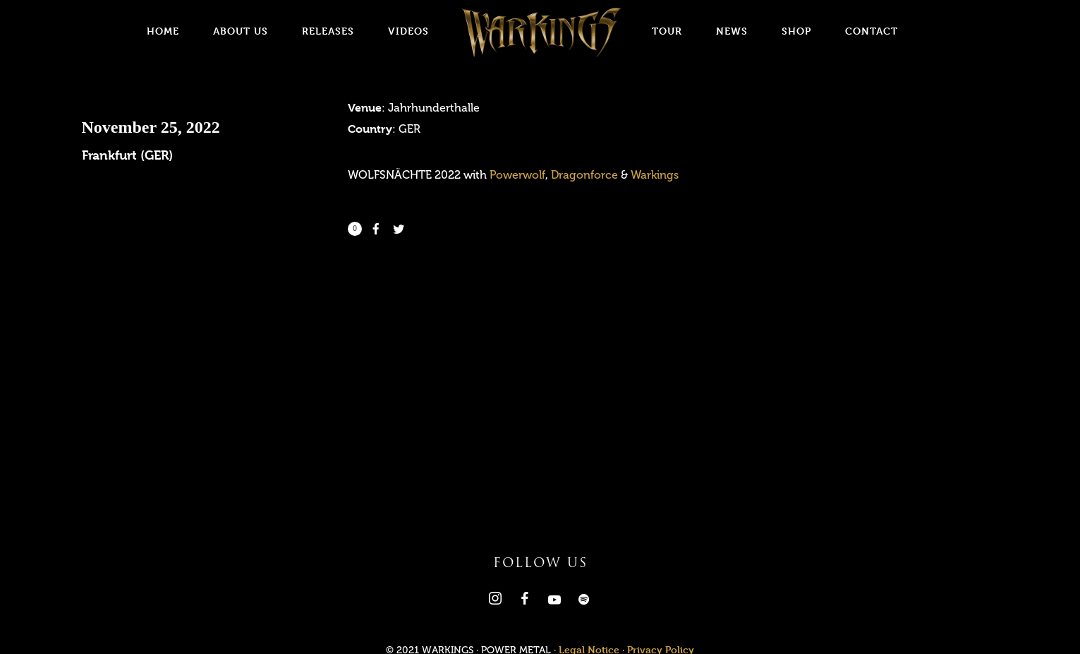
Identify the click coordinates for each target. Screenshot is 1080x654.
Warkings (655, 175)
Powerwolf (517, 175)
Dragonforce (584, 175)
